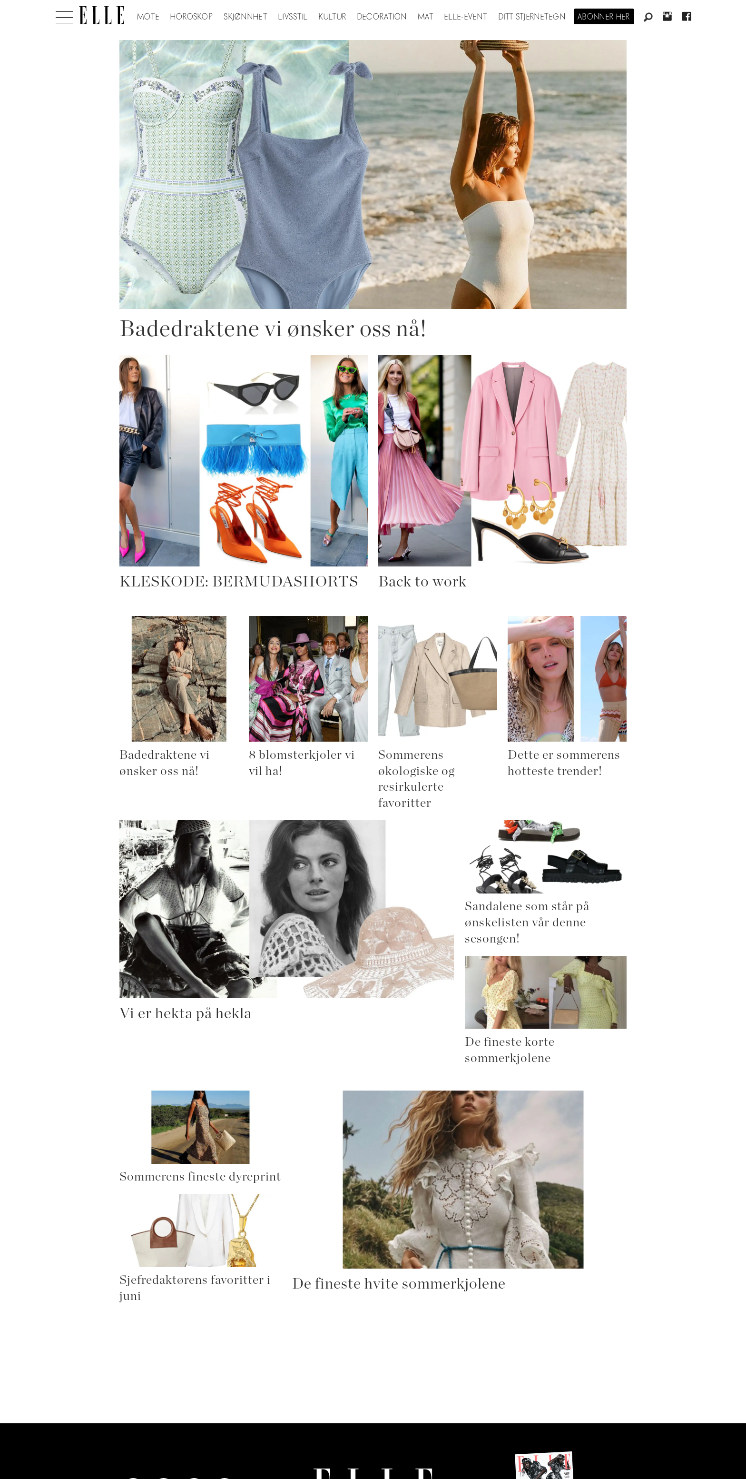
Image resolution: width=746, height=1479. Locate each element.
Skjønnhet (246, 17)
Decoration (382, 17)
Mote (148, 17)
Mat (426, 17)
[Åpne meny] (64, 15)
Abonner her (604, 17)
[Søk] (648, 17)
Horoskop (191, 17)
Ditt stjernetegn (532, 17)
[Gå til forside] (101, 15)
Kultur (333, 17)
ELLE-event (466, 17)
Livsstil (293, 17)
